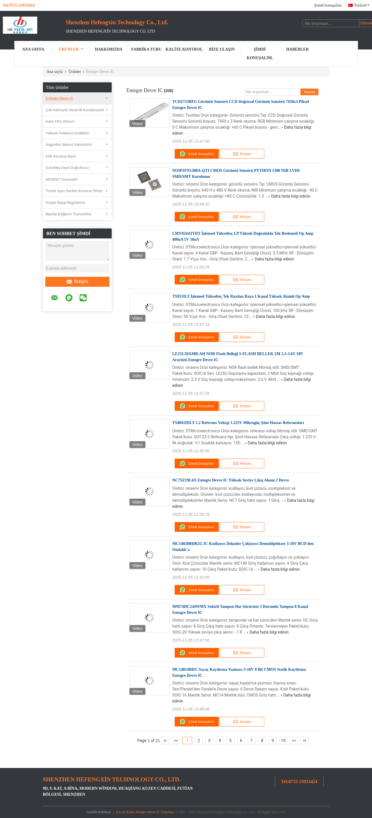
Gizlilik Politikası (99, 812)
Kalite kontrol (184, 49)
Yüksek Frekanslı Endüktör (67, 133)
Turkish (361, 5)
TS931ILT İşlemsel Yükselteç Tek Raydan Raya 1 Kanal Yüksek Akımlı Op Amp (241, 296)
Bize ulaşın (222, 49)
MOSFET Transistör (62, 179)
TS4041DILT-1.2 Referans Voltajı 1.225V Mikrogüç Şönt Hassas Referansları (238, 423)
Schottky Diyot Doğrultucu (67, 168)
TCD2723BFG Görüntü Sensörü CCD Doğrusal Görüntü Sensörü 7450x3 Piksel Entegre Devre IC (240, 104)
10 (283, 740)
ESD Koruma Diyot (61, 156)
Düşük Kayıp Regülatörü (65, 202)
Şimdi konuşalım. (328, 5)
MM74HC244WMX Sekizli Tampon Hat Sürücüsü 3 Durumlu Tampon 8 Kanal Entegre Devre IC (240, 609)
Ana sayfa (33, 49)
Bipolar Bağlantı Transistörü (69, 214)
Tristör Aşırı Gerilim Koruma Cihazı (74, 191)
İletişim (77, 281)
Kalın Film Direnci (60, 121)
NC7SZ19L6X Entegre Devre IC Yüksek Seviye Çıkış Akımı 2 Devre (230, 480)
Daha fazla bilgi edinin (290, 196)
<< (176, 740)
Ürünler (71, 49)
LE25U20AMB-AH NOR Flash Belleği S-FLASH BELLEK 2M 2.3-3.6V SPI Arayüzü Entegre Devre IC (237, 357)
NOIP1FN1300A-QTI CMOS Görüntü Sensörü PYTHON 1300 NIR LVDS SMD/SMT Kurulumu (236, 173)
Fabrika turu (146, 49)
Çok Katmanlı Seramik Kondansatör (75, 110)
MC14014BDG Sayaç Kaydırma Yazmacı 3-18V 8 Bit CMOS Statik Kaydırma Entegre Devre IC (239, 672)
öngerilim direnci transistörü (69, 144)
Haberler (297, 49)
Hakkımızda (108, 49)
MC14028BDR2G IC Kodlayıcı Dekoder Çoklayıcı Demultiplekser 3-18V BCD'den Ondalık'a (243, 547)
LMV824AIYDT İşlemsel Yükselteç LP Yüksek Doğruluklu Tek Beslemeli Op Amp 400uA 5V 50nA (243, 236)
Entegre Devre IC (59, 98)
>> (294, 740)
